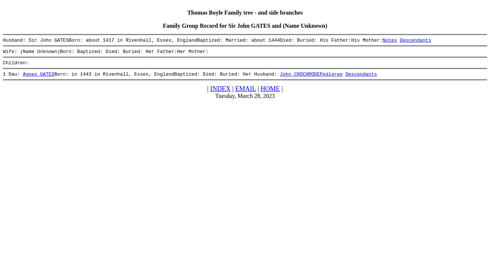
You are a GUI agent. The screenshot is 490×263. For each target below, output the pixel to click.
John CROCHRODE (300, 78)
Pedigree (331, 78)
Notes (389, 41)
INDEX (220, 93)
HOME (270, 93)
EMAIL (245, 93)
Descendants (415, 41)
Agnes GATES (39, 78)
